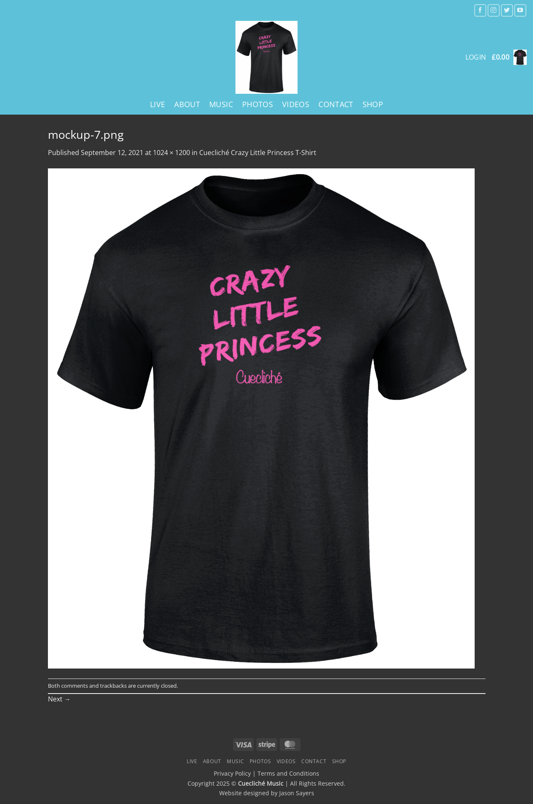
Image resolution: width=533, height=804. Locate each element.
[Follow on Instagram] (494, 10)
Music (221, 104)
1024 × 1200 (171, 152)
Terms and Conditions (288, 773)
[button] (509, 57)
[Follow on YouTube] (520, 10)
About (187, 104)
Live (157, 104)
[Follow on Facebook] (480, 10)
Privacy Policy (232, 773)
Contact (335, 104)
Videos (295, 104)
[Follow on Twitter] (507, 10)
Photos (257, 104)
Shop (373, 104)
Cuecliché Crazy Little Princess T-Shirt (257, 152)
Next (59, 699)
